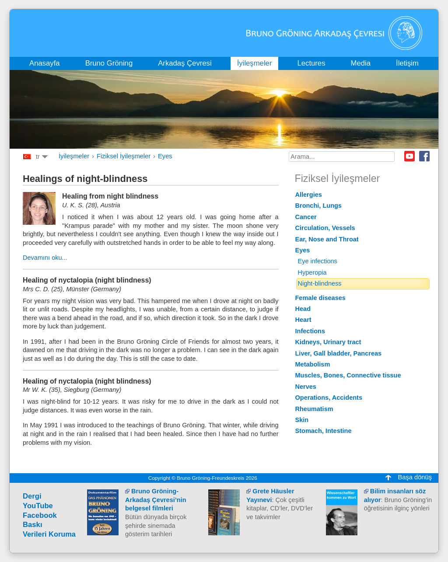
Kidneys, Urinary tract (328, 342)
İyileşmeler (74, 156)
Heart (303, 319)
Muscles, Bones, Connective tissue (348, 375)
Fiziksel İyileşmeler (123, 156)
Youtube (409, 156)
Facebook (424, 156)
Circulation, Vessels (325, 227)
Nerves (305, 386)
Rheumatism (314, 408)
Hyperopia (312, 272)
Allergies (308, 194)
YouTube (38, 506)
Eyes (165, 156)
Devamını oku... (45, 257)
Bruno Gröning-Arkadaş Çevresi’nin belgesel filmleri (155, 500)
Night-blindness (320, 283)
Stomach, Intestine (323, 430)
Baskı (32, 524)
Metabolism (312, 364)
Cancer (306, 216)
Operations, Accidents (329, 397)
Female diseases (320, 297)
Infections (310, 331)
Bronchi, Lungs (318, 205)
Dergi (32, 496)
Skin (302, 419)
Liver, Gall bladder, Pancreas (338, 353)
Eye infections (317, 261)
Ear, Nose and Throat (327, 239)
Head (303, 308)
